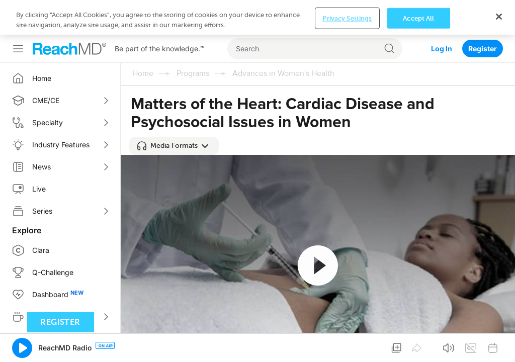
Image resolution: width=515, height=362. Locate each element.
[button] (174, 146)
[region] (257, 17)
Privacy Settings (347, 18)
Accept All (418, 18)
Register (482, 48)
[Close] (499, 17)
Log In (441, 48)
